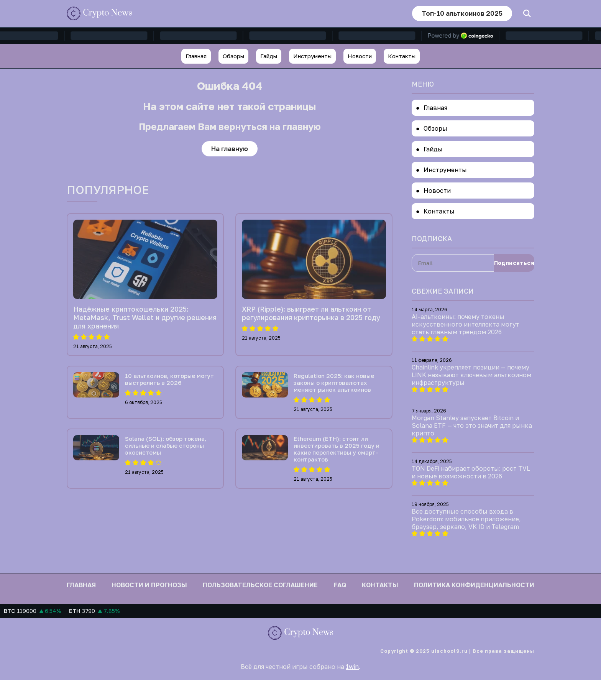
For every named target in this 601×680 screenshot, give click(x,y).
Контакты (401, 56)
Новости (360, 56)
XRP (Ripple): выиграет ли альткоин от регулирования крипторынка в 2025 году (311, 313)
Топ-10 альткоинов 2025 (462, 13)
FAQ (340, 585)
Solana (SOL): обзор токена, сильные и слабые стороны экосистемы (165, 445)
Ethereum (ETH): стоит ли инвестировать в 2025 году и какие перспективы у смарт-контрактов (336, 449)
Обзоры (233, 56)
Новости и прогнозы (149, 585)
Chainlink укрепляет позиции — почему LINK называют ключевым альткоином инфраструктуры (471, 374)
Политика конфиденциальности (474, 585)
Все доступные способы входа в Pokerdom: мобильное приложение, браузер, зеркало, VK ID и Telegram (466, 519)
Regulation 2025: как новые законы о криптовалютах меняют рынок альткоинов (334, 382)
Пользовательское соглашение (260, 585)
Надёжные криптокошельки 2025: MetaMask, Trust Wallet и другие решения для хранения (145, 317)
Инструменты (312, 56)
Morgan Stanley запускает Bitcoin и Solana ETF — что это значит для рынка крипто (472, 425)
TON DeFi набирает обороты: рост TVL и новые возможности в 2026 (471, 472)
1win (352, 666)
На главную (229, 149)
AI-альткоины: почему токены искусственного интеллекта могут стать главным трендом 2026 (465, 324)
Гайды (268, 56)
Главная (196, 56)
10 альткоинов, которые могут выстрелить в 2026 (169, 379)
